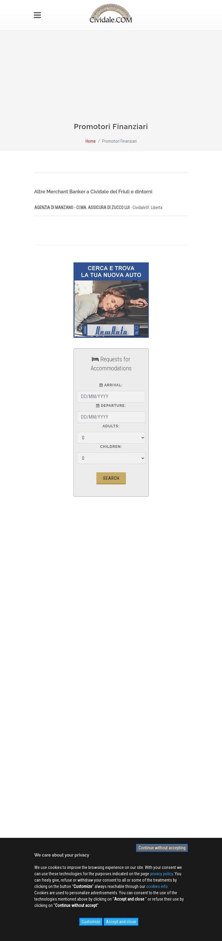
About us (47, 628)
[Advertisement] (111, 79)
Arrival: (111, 385)
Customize (91, 921)
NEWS (44, 735)
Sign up (111, 768)
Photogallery (50, 718)
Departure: (111, 406)
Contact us (48, 646)
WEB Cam (47, 709)
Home (91, 141)
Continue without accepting (162, 847)
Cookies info (50, 663)
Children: (111, 447)
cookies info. (157, 886)
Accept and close (121, 921)
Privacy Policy (51, 655)
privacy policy (161, 873)
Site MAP (49, 672)
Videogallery (49, 727)
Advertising (48, 637)
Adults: (110, 426)
